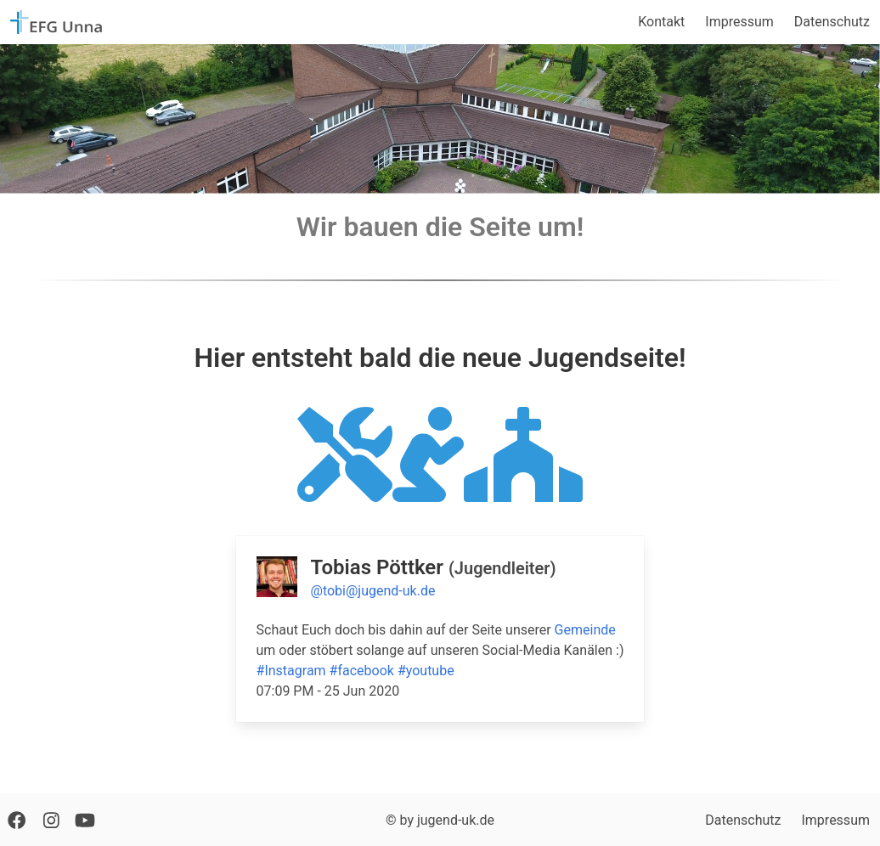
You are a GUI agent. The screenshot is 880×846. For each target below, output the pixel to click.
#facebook (362, 671)
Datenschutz (832, 22)
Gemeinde (585, 630)
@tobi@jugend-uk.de (373, 591)
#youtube (426, 671)
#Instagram (291, 671)
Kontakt (661, 22)
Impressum (739, 22)
